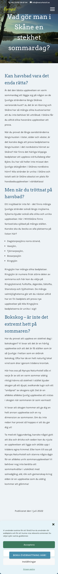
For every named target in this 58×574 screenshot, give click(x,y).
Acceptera (29, 544)
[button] (53, 524)
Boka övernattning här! (29, 555)
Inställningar (29, 561)
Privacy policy (29, 569)
